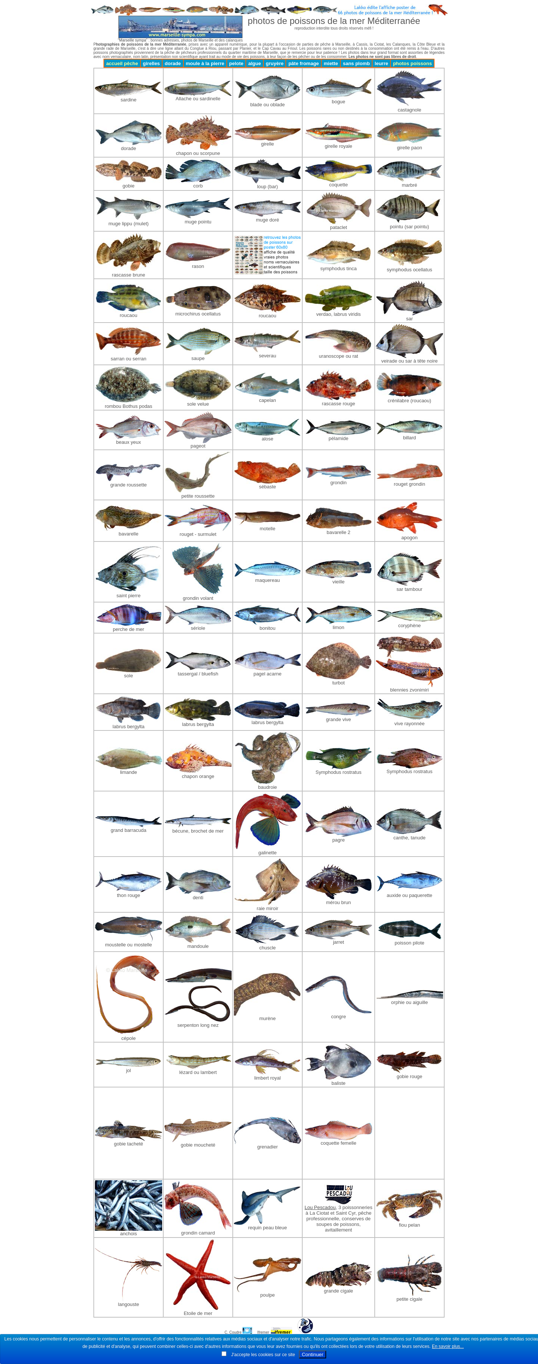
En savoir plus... (448, 1346)
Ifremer (263, 1332)
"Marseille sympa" (132, 40)
